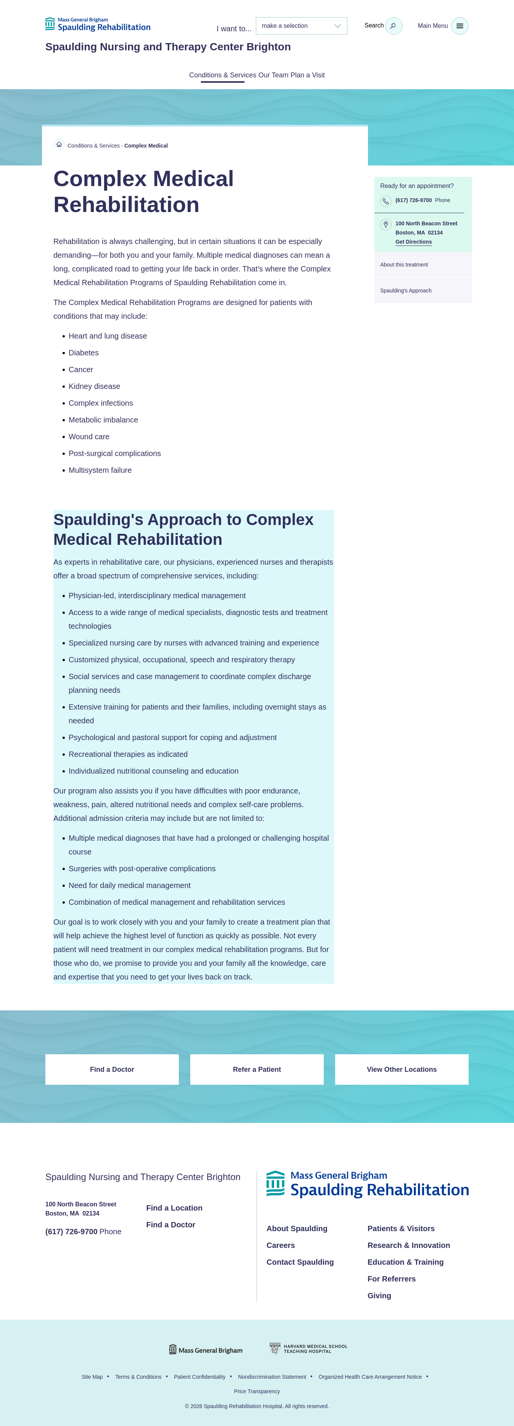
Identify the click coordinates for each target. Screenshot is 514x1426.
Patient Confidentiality (199, 1375)
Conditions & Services (204, 74)
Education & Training (406, 1260)
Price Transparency (257, 1390)
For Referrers (392, 1277)
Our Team (275, 74)
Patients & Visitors (401, 1227)
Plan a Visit (328, 74)
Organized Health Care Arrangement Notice (370, 1375)
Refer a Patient (257, 1068)
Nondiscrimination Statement (272, 1375)
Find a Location (174, 1206)
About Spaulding (297, 1227)
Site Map (92, 1375)
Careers (281, 1244)
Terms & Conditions (138, 1375)
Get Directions (413, 240)
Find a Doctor (112, 1068)
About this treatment (404, 263)
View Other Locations (402, 1068)
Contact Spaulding (300, 1260)
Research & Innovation (409, 1244)
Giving (379, 1294)
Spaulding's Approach (406, 289)
